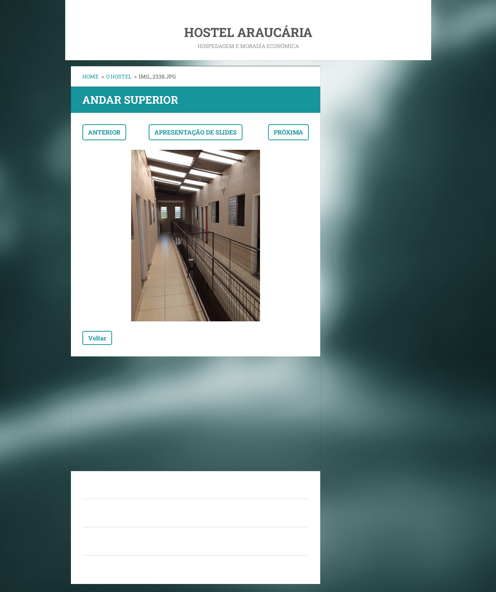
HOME (90, 76)
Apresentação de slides (195, 132)
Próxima (288, 132)
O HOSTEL (119, 76)
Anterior (104, 132)
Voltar (97, 338)
